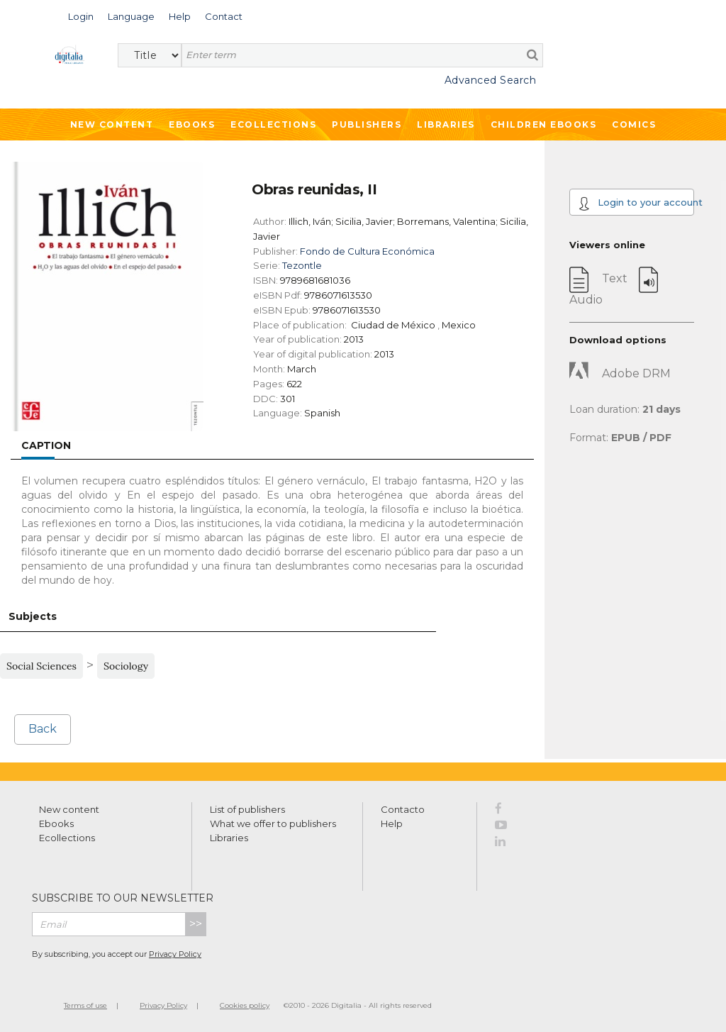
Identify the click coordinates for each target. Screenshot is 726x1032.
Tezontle (302, 265)
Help (392, 823)
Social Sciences (41, 666)
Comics (634, 124)
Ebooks (192, 124)
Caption (46, 445)
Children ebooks (544, 124)
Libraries (446, 124)
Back (42, 729)
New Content (112, 124)
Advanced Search (491, 80)
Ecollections (273, 124)
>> (195, 924)
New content (69, 809)
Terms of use (85, 1005)
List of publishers (247, 809)
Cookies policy (244, 1005)
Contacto (403, 809)
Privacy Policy (175, 954)
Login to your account (636, 203)
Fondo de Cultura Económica (367, 251)
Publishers (366, 124)
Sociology (126, 666)
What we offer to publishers (273, 823)
